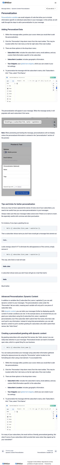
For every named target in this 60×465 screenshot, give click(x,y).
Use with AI (51, 8)
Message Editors (5, 8)
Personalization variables (9, 17)
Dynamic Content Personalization (21, 8)
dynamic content (10, 311)
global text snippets (27, 64)
